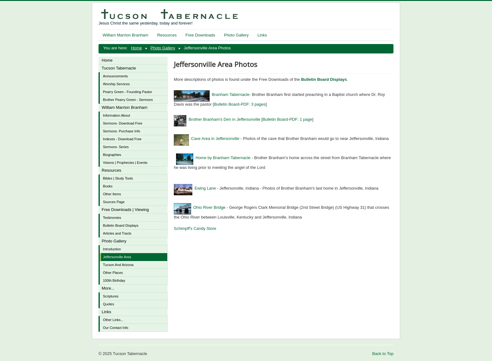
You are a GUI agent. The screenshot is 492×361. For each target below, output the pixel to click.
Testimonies (112, 217)
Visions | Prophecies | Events (125, 162)
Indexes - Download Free (122, 139)
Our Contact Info (115, 328)
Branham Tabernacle (211, 94)
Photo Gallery (236, 35)
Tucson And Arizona (118, 265)
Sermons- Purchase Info (121, 131)
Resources (167, 35)
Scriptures (111, 296)
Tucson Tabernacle (119, 68)
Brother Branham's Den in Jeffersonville (217, 119)
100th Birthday (114, 280)
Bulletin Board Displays (120, 225)
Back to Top (382, 353)
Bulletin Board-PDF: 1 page (287, 119)
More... (108, 288)
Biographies (112, 155)
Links (262, 35)
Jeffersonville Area (117, 257)
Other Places (113, 273)
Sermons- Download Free (122, 123)
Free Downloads (200, 35)
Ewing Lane (195, 188)
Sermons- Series (116, 147)
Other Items (112, 194)
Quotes (108, 304)
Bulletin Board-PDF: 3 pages (240, 104)
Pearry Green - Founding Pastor (127, 92)
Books (108, 186)
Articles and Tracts (117, 233)
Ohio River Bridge (200, 207)
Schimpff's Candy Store (195, 228)
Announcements (115, 76)
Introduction (112, 249)
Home (107, 60)
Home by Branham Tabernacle (213, 157)
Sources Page (114, 202)
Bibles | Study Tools (118, 178)
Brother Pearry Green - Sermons (128, 100)
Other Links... (113, 320)
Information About (116, 115)
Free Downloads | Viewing (125, 209)
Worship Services (116, 84)
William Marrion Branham (125, 35)
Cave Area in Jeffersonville (206, 138)
